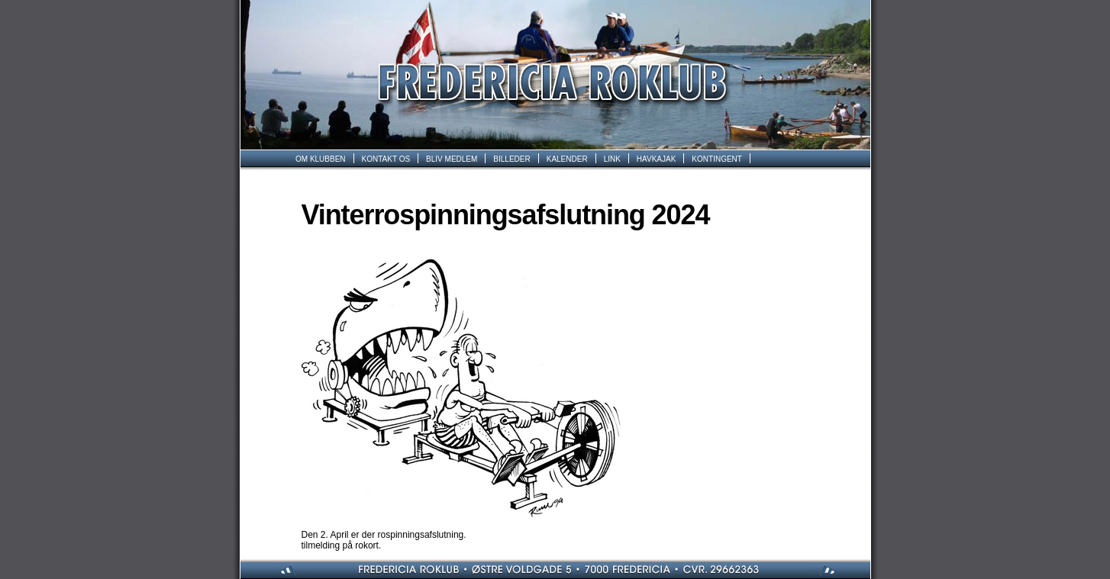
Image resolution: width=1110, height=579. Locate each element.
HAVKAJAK (656, 159)
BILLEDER (511, 159)
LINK (612, 159)
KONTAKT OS (386, 159)
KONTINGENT (717, 159)
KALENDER (567, 159)
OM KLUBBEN (320, 159)
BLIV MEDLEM (451, 159)
